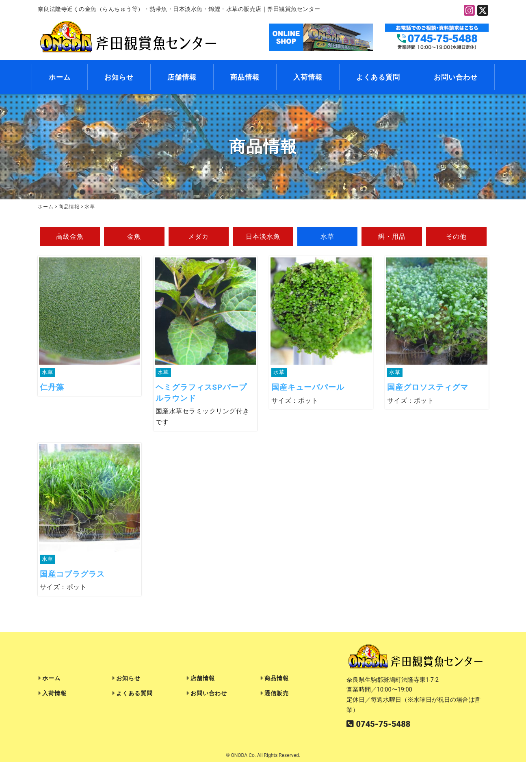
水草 (327, 237)
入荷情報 (308, 77)
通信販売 (276, 694)
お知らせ (119, 77)
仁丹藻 (52, 388)
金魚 (134, 237)
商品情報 (245, 77)
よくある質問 (378, 77)
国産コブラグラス (72, 575)
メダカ (198, 237)
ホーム (60, 77)
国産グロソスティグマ (427, 388)
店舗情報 (182, 77)
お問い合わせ (456, 77)
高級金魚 (70, 237)
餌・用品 (392, 237)
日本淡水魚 (263, 237)
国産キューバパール (307, 388)
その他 (456, 237)
